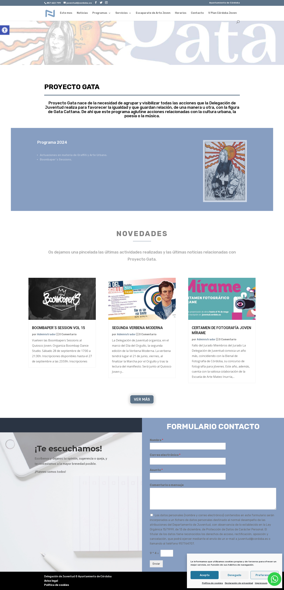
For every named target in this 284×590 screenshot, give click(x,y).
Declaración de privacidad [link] (239, 583)
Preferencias (264, 575)
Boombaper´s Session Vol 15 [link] (58, 328)
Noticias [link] (82, 13)
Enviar (156, 563)
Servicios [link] (121, 13)
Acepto (205, 575)
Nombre (156, 440)
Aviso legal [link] (51, 580)
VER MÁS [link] (142, 399)
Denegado (234, 575)
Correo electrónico (165, 455)
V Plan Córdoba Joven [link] (222, 13)
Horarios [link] (180, 13)
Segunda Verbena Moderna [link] (137, 328)
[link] (4, 30)
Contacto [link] (197, 13)
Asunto (156, 470)
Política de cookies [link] (212, 583)
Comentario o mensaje (167, 485)
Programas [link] (99, 13)
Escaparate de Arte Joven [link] (153, 13)
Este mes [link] (66, 13)
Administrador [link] (46, 334)
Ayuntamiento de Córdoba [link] (224, 3)
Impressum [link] (261, 583)
